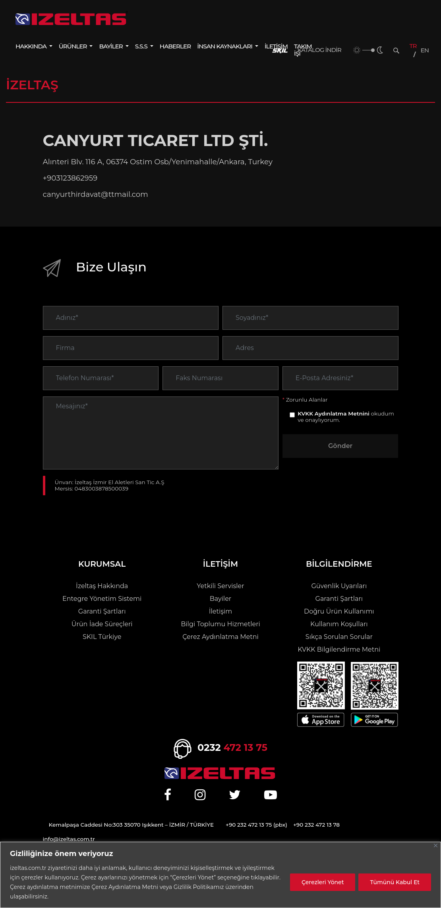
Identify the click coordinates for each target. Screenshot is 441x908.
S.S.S (142, 46)
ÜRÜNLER (73, 46)
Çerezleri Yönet (323, 882)
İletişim (220, 611)
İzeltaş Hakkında (102, 586)
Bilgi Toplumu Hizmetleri (220, 624)
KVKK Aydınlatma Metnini (333, 426)
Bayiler (221, 598)
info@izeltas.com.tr (69, 839)
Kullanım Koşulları (339, 624)
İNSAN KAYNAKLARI (225, 46)
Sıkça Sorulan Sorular (339, 637)
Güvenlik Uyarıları (339, 586)
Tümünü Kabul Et (395, 882)
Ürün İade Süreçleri (102, 624)
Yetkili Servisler (220, 586)
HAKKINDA (31, 46)
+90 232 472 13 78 (316, 824)
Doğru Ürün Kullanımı (339, 611)
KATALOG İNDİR (319, 50)
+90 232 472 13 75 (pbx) (256, 824)
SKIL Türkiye (102, 637)
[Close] (435, 845)
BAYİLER (111, 46)
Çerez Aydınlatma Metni (220, 637)
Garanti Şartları (102, 611)
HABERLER (175, 46)
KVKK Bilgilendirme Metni (339, 649)
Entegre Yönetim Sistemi (101, 598)
